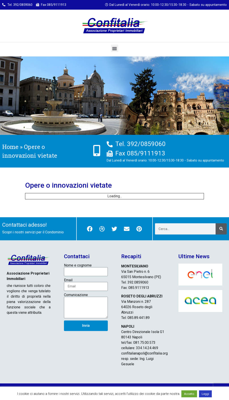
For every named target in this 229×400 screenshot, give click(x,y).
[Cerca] (221, 228)
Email (68, 280)
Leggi (205, 394)
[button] (114, 48)
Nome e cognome (78, 265)
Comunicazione (76, 295)
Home (10, 147)
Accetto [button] (189, 394)
